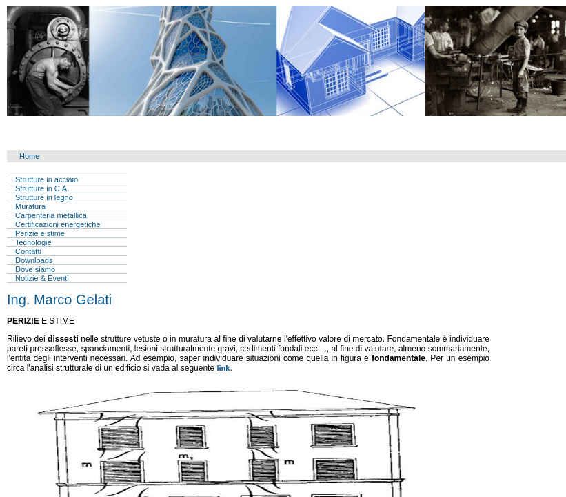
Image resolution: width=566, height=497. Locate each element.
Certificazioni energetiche (58, 224)
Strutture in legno (44, 197)
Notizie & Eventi (42, 278)
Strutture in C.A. (42, 188)
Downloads (33, 260)
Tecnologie (33, 242)
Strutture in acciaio (46, 179)
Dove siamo (35, 269)
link (223, 368)
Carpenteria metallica (51, 215)
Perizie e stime (40, 233)
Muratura (30, 206)
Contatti (28, 251)
